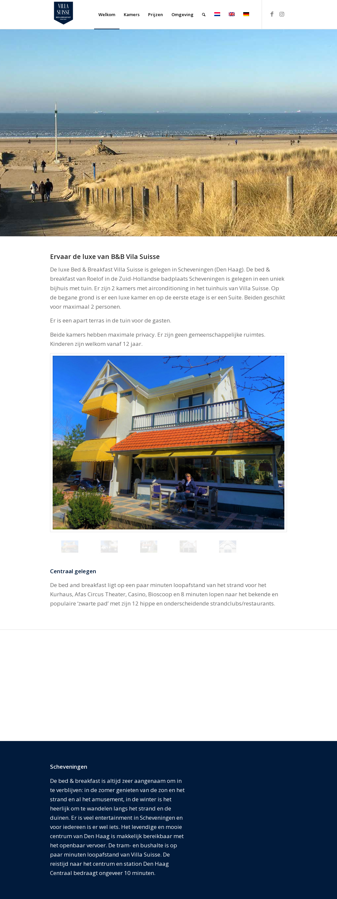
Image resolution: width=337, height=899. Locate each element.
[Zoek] (204, 14)
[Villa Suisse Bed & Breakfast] (63, 14)
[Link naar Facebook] (272, 14)
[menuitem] (106, 14)
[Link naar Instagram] (282, 14)
